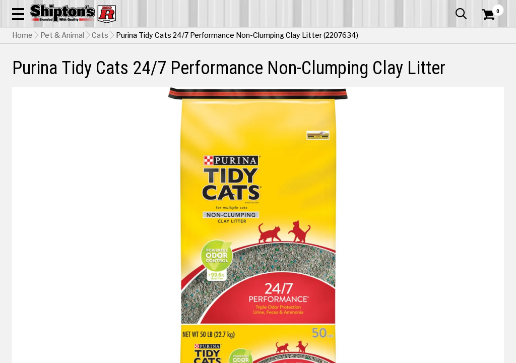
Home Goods (229, 74)
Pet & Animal (397, 74)
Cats (100, 98)
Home (22, 98)
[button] (284, 36)
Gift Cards (403, 8)
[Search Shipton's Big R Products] (233, 36)
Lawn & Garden (348, 74)
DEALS (490, 74)
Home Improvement (287, 74)
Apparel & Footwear (43, 74)
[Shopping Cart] (487, 36)
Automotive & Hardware (117, 74)
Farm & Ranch (182, 74)
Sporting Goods (446, 74)
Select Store (433, 298)
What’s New (447, 8)
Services (490, 8)
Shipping (320, 298)
